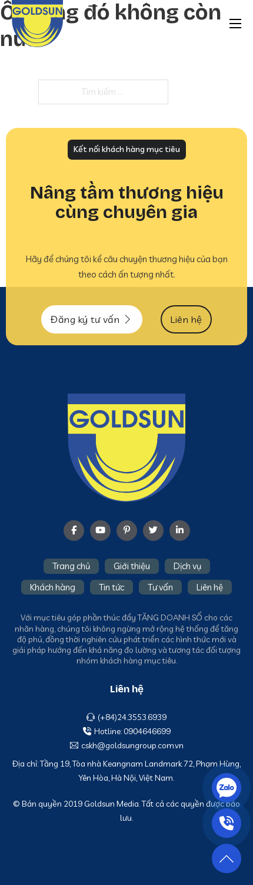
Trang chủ (71, 566)
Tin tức (111, 587)
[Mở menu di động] (235, 23)
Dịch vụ (187, 566)
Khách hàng (52, 587)
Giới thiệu (132, 566)
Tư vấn (160, 587)
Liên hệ (210, 587)
